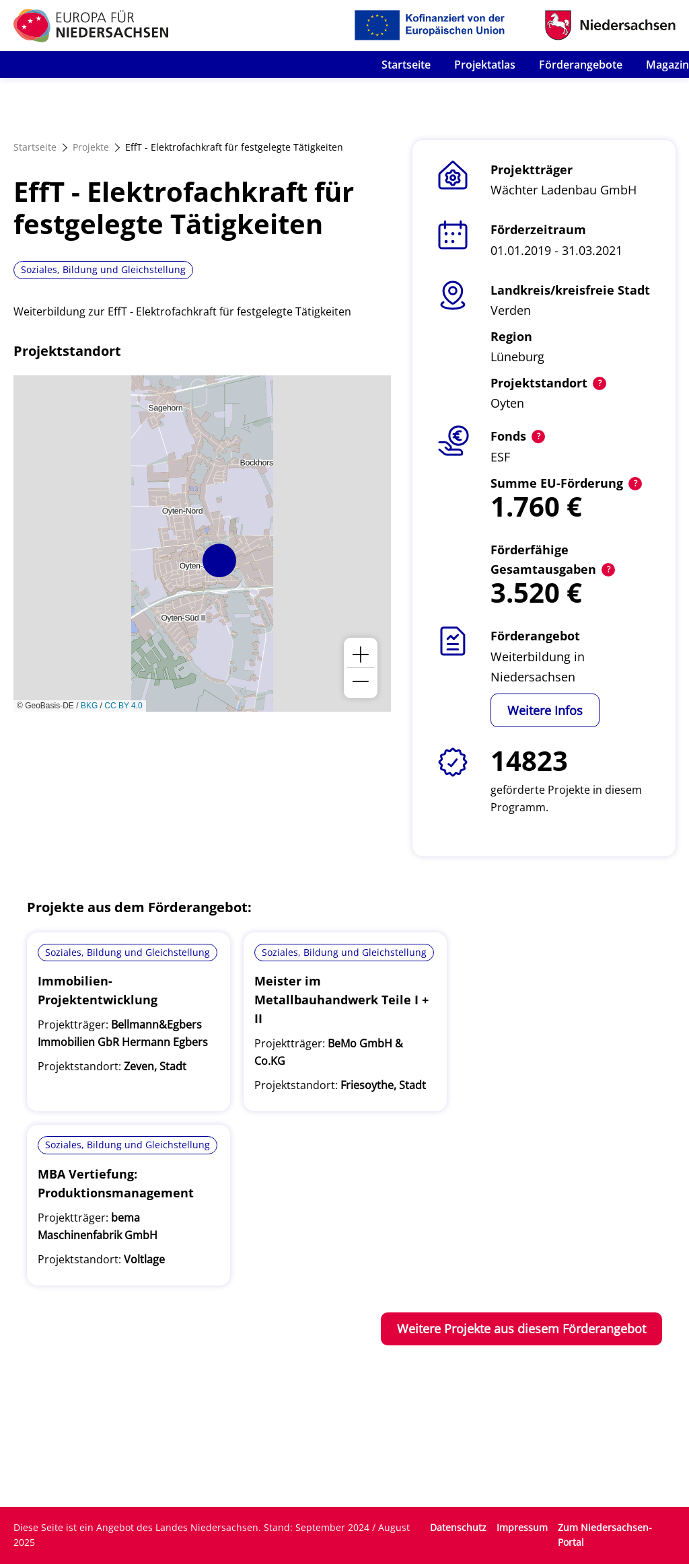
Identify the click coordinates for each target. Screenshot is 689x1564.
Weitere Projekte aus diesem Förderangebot (521, 1328)
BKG (89, 705)
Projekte (91, 147)
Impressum (522, 1527)
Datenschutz (458, 1527)
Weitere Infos (545, 710)
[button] (219, 560)
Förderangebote (580, 64)
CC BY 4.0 (123, 705)
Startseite (406, 64)
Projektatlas (484, 64)
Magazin (667, 64)
